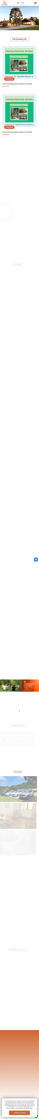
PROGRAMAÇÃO (19, 39)
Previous (34, 19)
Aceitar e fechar (20, 1113)
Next (4, 19)
